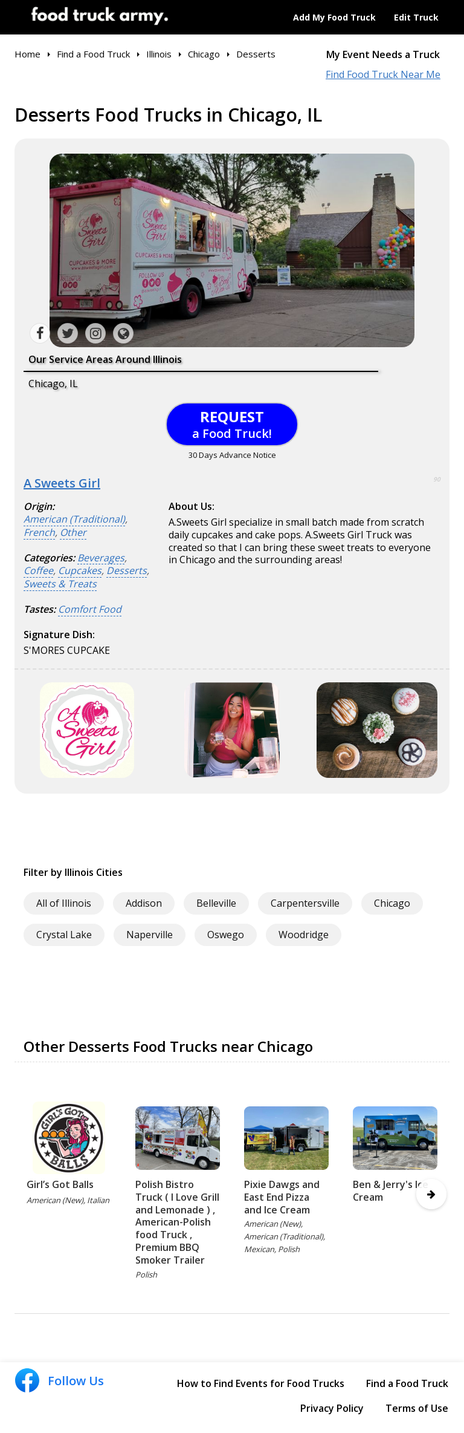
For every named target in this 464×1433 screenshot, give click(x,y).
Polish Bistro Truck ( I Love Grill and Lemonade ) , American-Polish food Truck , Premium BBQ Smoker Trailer (177, 1222)
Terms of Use (416, 1408)
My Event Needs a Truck (383, 54)
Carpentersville (305, 903)
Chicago (392, 903)
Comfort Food (89, 609)
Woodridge (304, 934)
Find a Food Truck (407, 1383)
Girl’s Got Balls (60, 1184)
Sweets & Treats (60, 584)
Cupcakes (80, 570)
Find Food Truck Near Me (383, 74)
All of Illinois (63, 903)
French (39, 532)
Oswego (225, 934)
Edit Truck (416, 17)
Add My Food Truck (334, 17)
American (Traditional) (74, 519)
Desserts (126, 570)
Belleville (216, 903)
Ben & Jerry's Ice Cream (390, 1191)
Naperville (149, 934)
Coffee (38, 570)
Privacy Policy (332, 1408)
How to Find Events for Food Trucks (260, 1383)
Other (73, 532)
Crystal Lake (64, 934)
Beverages (100, 558)
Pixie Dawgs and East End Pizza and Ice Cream (282, 1197)
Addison (144, 903)
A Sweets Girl (62, 483)
